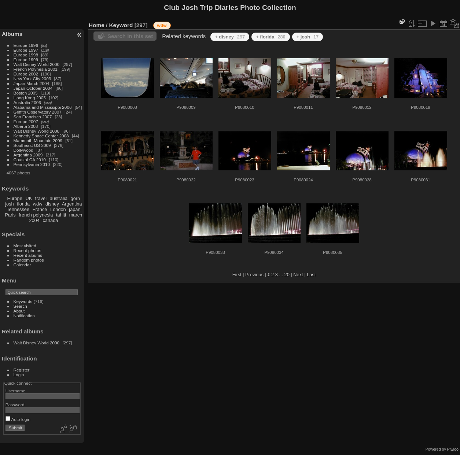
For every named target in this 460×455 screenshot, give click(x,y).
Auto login (17, 419)
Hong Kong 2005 (30, 97)
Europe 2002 (26, 73)
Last (311, 274)
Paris (10, 215)
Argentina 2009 (28, 154)
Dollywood (23, 150)
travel (41, 198)
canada (50, 220)
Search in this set (130, 36)
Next (298, 274)
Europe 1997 (26, 50)
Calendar (22, 264)
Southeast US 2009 (32, 145)
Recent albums (28, 255)
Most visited (25, 245)
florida (23, 204)
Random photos (29, 260)
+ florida (271, 37)
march (75, 215)
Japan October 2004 (33, 88)
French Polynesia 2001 (36, 69)
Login (19, 374)
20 (287, 274)
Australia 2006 (27, 102)
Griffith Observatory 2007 (38, 112)
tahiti (61, 215)
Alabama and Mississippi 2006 (43, 107)
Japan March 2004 (31, 83)
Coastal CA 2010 (30, 159)
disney (52, 204)
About (19, 310)
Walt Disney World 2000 (37, 64)
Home (96, 25)
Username (15, 390)
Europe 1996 (26, 45)
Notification (24, 315)
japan (74, 209)
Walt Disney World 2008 (37, 131)
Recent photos (27, 250)
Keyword (121, 25)
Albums (12, 34)
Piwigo (453, 449)
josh (9, 204)
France (40, 209)
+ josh (308, 37)
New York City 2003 (32, 78)
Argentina (72, 204)
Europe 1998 (26, 54)
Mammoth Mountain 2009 (38, 140)
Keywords (23, 301)
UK (28, 198)
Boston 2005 (26, 92)
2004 (34, 220)
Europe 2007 (26, 121)
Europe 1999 (26, 59)
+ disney (230, 37)
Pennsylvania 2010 (32, 164)
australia (58, 198)
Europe (14, 198)
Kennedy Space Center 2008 (41, 135)
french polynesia (36, 215)
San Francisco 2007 (33, 116)
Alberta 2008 (26, 126)
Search (20, 306)
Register (22, 369)
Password (15, 404)
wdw (38, 204)
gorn (75, 198)
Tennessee (18, 209)
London (58, 209)
